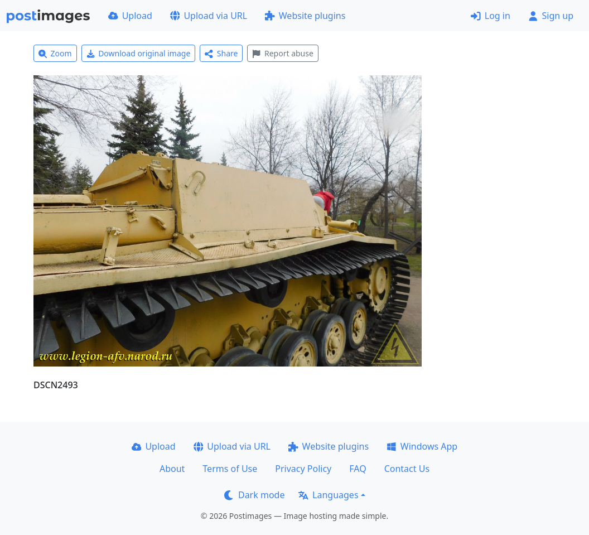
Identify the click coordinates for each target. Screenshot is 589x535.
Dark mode (254, 495)
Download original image (138, 53)
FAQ (357, 468)
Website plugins (305, 15)
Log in (490, 15)
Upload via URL (208, 15)
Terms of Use (229, 468)
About (172, 468)
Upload (130, 15)
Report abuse (282, 53)
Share (221, 53)
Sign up (550, 15)
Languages (328, 495)
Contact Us (406, 468)
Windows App (422, 446)
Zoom (55, 53)
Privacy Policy (303, 468)
